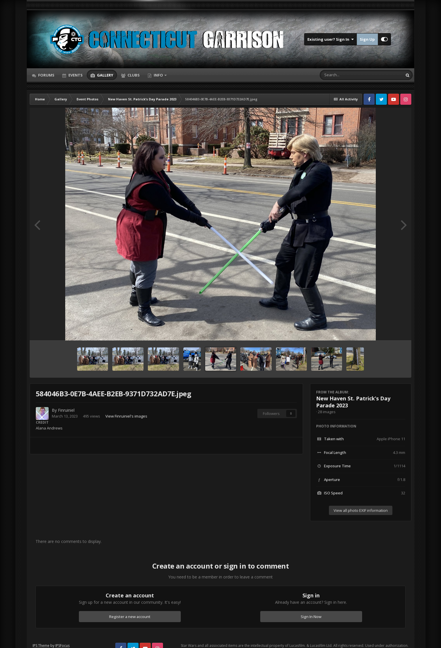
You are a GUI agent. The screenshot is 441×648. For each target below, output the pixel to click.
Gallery (104, 75)
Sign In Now (311, 616)
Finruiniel (66, 410)
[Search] (346, 75)
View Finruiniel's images (126, 416)
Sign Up (367, 39)
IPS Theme (41, 645)
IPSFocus (62, 645)
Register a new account (129, 616)
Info (158, 75)
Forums (45, 75)
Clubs (133, 75)
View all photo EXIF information (361, 510)
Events (75, 75)
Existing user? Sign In (330, 39)
